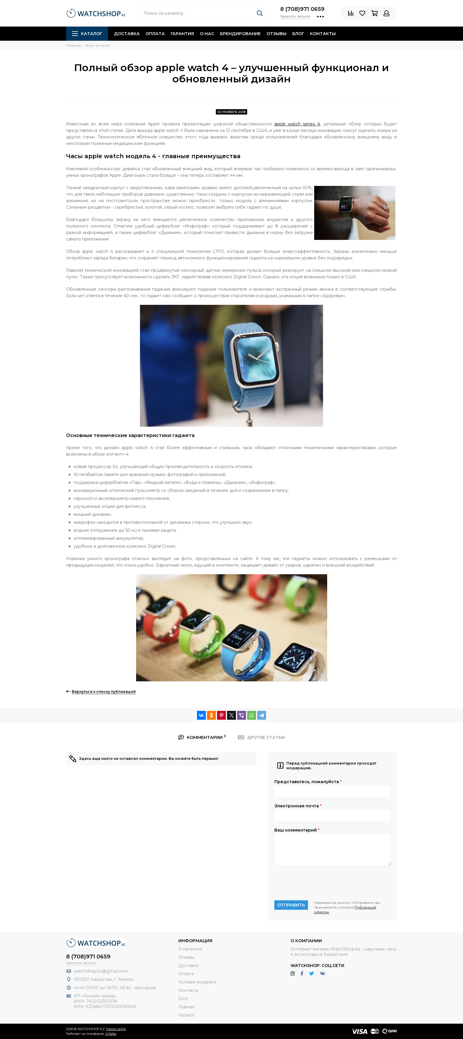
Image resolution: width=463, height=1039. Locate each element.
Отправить (291, 905)
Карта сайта (116, 1029)
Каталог (87, 33)
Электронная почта (298, 806)
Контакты (323, 33)
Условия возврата (197, 982)
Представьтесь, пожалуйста (308, 781)
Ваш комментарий (296, 830)
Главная (186, 1006)
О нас (207, 33)
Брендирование (240, 33)
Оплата (155, 33)
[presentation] (319, 882)
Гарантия (182, 33)
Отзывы (276, 33)
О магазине (190, 949)
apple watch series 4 (297, 124)
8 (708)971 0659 (302, 9)
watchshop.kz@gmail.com (101, 971)
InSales (110, 1034)
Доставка (127, 33)
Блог (298, 33)
